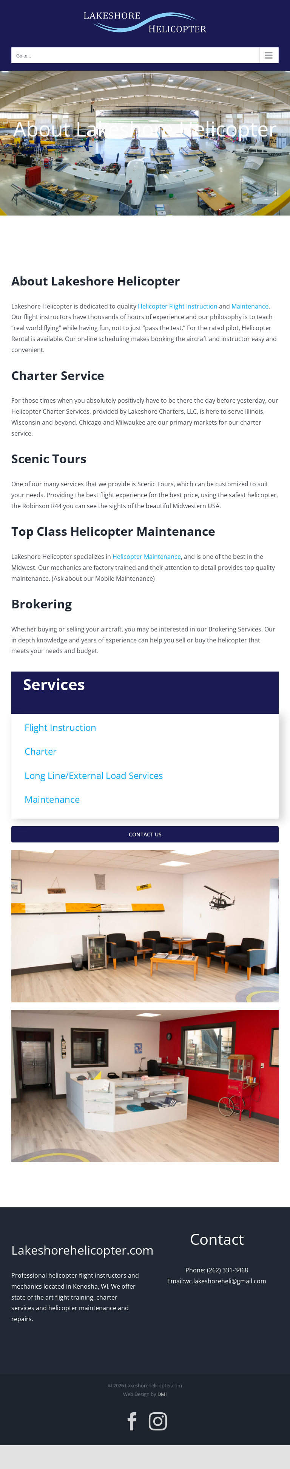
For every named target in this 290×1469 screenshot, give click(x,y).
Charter (41, 751)
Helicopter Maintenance (147, 556)
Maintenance (249, 306)
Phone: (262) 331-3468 (216, 1270)
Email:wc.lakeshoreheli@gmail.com (216, 1281)
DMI (162, 1394)
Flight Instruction (60, 727)
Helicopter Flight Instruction (178, 306)
